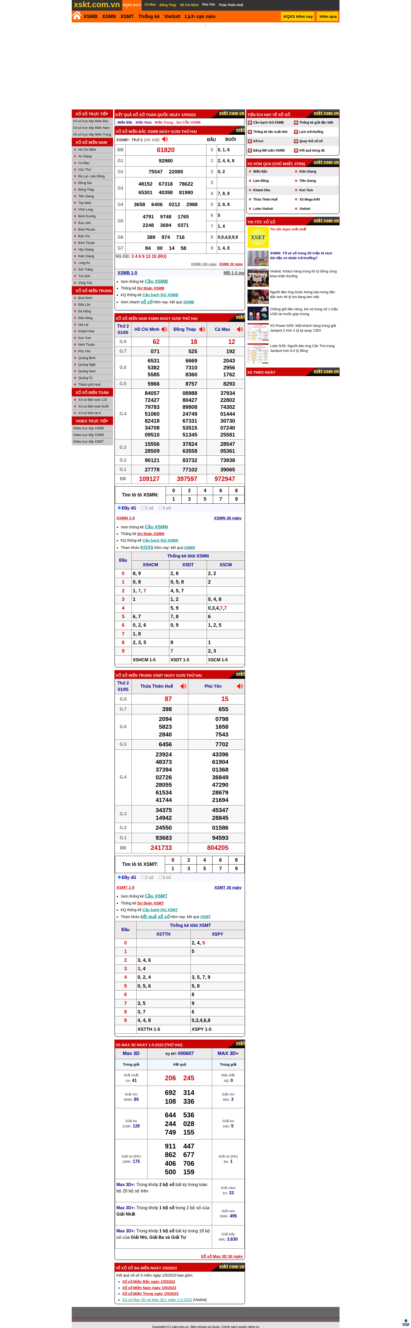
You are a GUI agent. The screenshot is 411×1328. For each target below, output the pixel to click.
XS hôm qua (260, 156)
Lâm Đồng (261, 174)
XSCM (226, 557)
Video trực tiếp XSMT (88, 434)
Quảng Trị (85, 371)
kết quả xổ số (155, 909)
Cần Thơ (84, 162)
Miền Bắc (125, 115)
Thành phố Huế (89, 377)
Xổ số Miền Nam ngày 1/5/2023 (149, 1280)
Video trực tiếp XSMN (88, 428)
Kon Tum (84, 331)
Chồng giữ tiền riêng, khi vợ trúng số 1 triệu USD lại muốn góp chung (304, 304)
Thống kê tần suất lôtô (270, 125)
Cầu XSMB (156, 274)
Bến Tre (84, 229)
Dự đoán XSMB (150, 281)
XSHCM (150, 557)
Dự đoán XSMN (150, 526)
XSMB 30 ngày (231, 257)
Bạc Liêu (84, 216)
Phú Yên (84, 344)
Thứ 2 (137, 132)
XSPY (217, 927)
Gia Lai (83, 317)
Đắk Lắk (84, 297)
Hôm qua (328, 16)
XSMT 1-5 (126, 880)
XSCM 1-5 (218, 652)
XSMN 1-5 (126, 510)
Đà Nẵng (84, 304)
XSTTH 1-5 (149, 1022)
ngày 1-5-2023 (150, 1038)
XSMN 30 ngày (227, 510)
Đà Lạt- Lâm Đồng (91, 169)
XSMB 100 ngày (204, 257)
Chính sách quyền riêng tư (240, 1320)
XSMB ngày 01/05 (163, 124)
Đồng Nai (85, 176)
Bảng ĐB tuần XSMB (269, 143)
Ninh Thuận (86, 337)
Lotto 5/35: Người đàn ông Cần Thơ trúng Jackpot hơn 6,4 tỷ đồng (302, 341)
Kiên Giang (86, 249)
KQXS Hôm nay (298, 16)
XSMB (91, 16)
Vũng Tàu (85, 276)
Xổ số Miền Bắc (131, 124)
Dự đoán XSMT (150, 896)
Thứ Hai (173, 1038)
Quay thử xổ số (311, 134)
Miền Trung (164, 115)
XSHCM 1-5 (144, 652)
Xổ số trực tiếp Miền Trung (92, 127)
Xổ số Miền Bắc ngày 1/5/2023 (148, 1274)
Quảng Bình (86, 351)
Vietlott (305, 201)
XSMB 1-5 (127, 265)
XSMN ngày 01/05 (164, 311)
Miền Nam (143, 115)
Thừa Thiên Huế (156, 679)
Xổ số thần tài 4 (89, 406)
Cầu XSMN (156, 519)
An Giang (85, 149)
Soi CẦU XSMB (188, 115)
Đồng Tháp (86, 182)
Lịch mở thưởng (312, 125)
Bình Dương (87, 209)
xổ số (147, 294)
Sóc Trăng (85, 262)
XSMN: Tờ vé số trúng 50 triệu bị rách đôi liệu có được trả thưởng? (301, 248)
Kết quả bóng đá (312, 143)
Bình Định (85, 291)
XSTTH (163, 927)
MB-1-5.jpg (234, 265)
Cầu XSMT (156, 888)
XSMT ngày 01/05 (169, 668)
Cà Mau (84, 156)
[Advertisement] (206, 62)
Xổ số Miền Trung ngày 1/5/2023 (150, 1286)
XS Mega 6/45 (310, 192)
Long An (84, 256)
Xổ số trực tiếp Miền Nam (91, 121)
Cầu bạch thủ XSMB (160, 288)
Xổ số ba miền (135, 1261)
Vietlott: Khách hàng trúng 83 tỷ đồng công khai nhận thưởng (303, 266)
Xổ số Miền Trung (134, 668)
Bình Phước (86, 222)
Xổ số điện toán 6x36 (93, 399)
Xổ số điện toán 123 (92, 392)
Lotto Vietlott (263, 201)
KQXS (147, 540)
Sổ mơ (258, 134)
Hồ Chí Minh (87, 142)
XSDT (188, 557)
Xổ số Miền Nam (131, 311)
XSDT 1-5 (179, 652)
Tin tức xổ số (262, 215)
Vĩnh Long (85, 202)
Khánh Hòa (86, 324)
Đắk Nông (85, 311)
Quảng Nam (87, 364)
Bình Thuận (86, 236)
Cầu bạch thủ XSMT (160, 903)
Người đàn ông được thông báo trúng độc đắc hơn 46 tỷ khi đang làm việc (302, 287)
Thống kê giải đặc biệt (316, 115)
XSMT (127, 16)
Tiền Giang (86, 189)
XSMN (109, 16)
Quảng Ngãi (86, 357)
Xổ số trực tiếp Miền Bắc (91, 114)
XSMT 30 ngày (228, 880)
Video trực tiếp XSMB (88, 421)
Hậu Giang (86, 242)
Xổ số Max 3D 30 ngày (222, 1249)
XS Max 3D (126, 1038)
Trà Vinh (84, 269)
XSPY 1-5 (202, 1022)
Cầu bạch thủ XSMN (160, 533)
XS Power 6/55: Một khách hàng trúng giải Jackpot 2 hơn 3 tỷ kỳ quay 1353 (303, 320)
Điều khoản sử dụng (205, 1320)
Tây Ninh (84, 196)
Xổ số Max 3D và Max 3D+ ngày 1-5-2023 (157, 1292)
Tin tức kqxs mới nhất (288, 222)
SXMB (188, 295)
